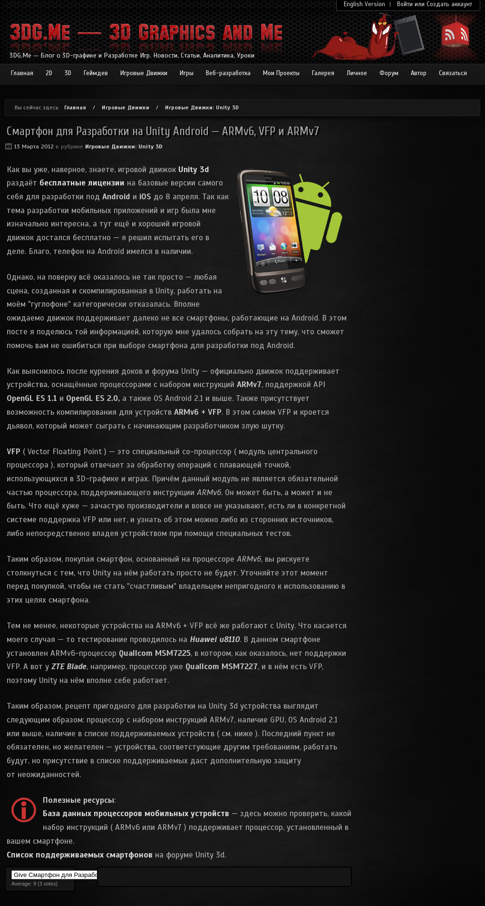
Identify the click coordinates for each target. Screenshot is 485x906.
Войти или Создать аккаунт (434, 4)
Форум (388, 73)
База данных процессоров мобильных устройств (136, 813)
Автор (419, 73)
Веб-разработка (228, 73)
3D (68, 73)
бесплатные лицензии (82, 183)
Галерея (323, 73)
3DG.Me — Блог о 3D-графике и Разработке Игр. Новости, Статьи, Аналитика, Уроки (132, 55)
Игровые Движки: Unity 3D (202, 107)
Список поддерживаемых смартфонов (80, 855)
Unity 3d (193, 170)
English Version (364, 4)
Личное (357, 73)
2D (49, 73)
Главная (22, 73)
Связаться (453, 73)
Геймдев (96, 73)
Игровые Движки (143, 73)
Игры (187, 73)
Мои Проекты (281, 73)
